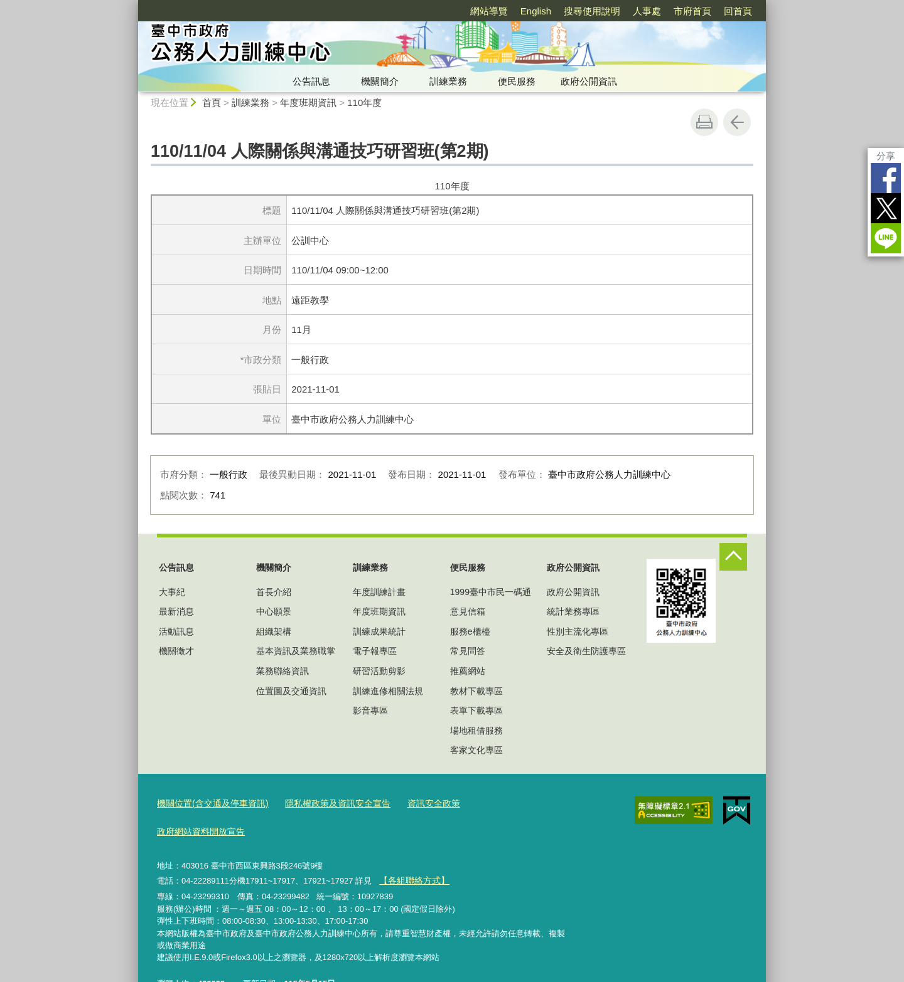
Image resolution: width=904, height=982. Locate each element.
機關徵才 (176, 651)
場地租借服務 (476, 731)
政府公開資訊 (589, 81)
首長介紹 (273, 592)
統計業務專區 (573, 611)
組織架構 (273, 631)
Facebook (886, 178)
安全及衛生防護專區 (586, 651)
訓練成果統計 (379, 631)
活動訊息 (176, 631)
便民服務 (516, 81)
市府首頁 (692, 11)
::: (133, 5)
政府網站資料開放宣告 (498, 802)
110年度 (364, 102)
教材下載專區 (476, 691)
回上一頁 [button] (737, 122)
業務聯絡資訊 (282, 671)
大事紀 (172, 592)
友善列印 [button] (704, 122)
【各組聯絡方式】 (411, 849)
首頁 (211, 102)
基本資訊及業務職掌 (295, 651)
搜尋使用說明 (592, 11)
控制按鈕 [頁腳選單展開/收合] (733, 557)
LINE (886, 238)
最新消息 (176, 611)
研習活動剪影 (379, 671)
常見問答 (467, 651)
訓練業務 (448, 81)
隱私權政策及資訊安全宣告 (326, 802)
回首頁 (738, 11)
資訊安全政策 (416, 802)
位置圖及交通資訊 (291, 691)
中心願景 (273, 611)
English (535, 11)
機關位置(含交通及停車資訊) (209, 802)
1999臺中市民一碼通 (490, 592)
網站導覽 (489, 11)
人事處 (647, 11)
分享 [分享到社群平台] (885, 156)
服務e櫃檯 (470, 631)
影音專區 (370, 710)
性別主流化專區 (577, 631)
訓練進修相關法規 (388, 691)
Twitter (886, 208)
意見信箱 (467, 611)
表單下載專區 (476, 710)
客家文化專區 (476, 750)
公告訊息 (311, 81)
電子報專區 (375, 651)
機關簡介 (380, 81)
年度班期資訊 (308, 102)
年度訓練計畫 (379, 592)
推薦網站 (467, 671)
